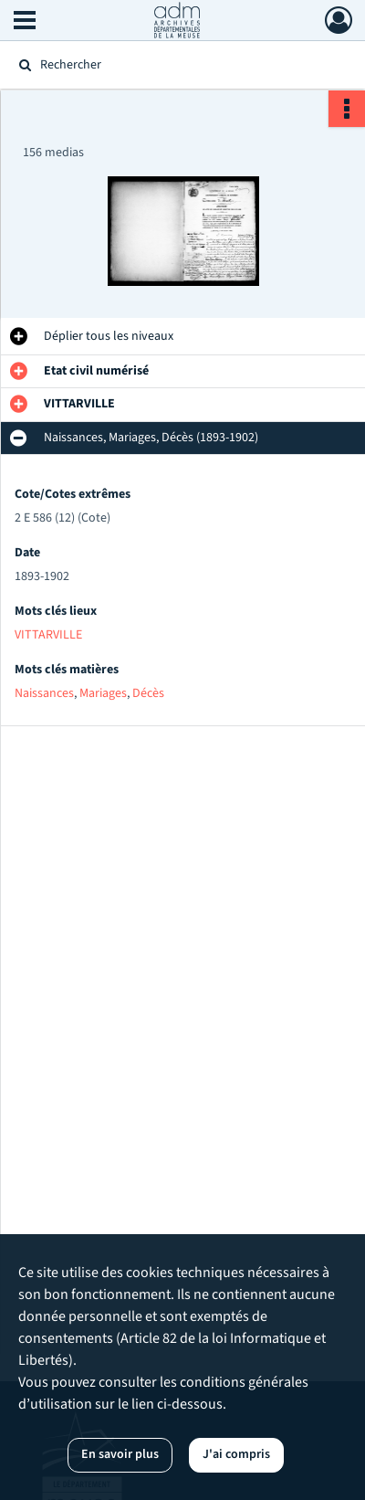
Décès (148, 693)
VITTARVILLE (48, 635)
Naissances (44, 693)
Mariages (103, 693)
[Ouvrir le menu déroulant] (25, 22)
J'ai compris (236, 1454)
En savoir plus (120, 1454)
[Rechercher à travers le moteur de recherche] (179, 65)
